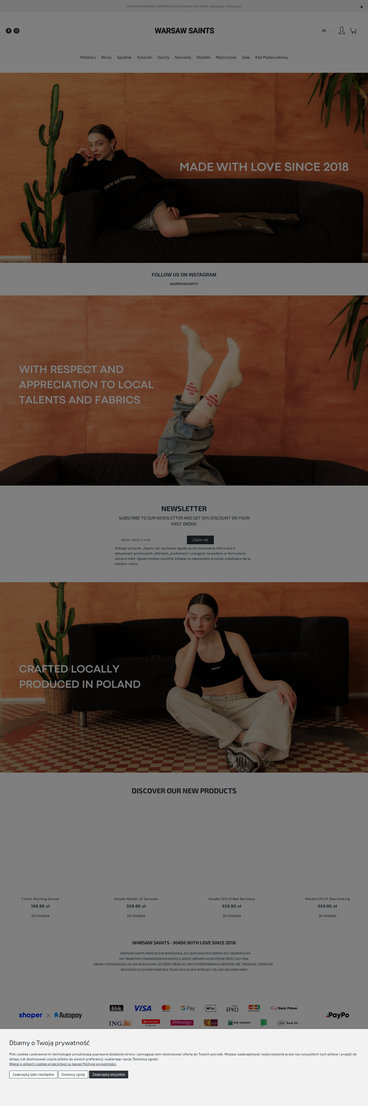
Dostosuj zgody (73, 1075)
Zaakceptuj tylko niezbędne (33, 1075)
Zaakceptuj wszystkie (108, 1075)
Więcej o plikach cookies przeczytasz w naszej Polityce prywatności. (63, 1064)
